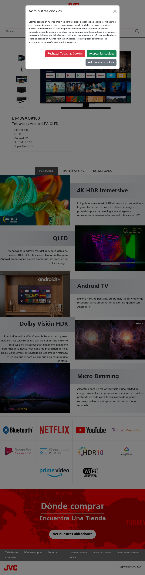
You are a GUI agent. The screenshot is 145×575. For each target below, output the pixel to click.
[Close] (115, 11)
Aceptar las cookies (101, 53)
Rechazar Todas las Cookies (65, 53)
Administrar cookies (101, 62)
